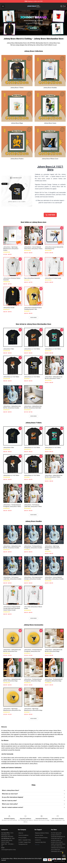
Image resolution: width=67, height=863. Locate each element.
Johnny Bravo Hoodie (8, 307)
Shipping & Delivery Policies (42, 833)
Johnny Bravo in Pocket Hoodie (53, 278)
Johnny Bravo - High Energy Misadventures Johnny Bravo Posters (10, 248)
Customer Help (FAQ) (40, 842)
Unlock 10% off (63, 856)
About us (20, 833)
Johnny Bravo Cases (50, 123)
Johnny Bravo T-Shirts (16, 87)
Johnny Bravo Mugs (17, 123)
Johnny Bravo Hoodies (50, 87)
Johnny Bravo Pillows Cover (50, 158)
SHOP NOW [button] (50, 215)
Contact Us (38, 840)
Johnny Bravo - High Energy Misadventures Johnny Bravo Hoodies (52, 547)
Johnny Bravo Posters (16, 158)
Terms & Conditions (23, 835)
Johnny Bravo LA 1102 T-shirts (50, 168)
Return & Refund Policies (41, 837)
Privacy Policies (22, 837)
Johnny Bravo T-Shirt (8, 349)
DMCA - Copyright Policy (24, 840)
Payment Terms (39, 835)
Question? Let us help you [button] (59, 861)
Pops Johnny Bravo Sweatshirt (32, 278)
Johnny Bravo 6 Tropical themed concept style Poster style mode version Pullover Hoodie (11, 608)
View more (33, 317)
